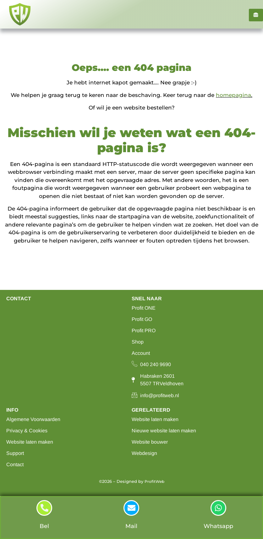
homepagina (233, 95)
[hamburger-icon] (256, 15)
